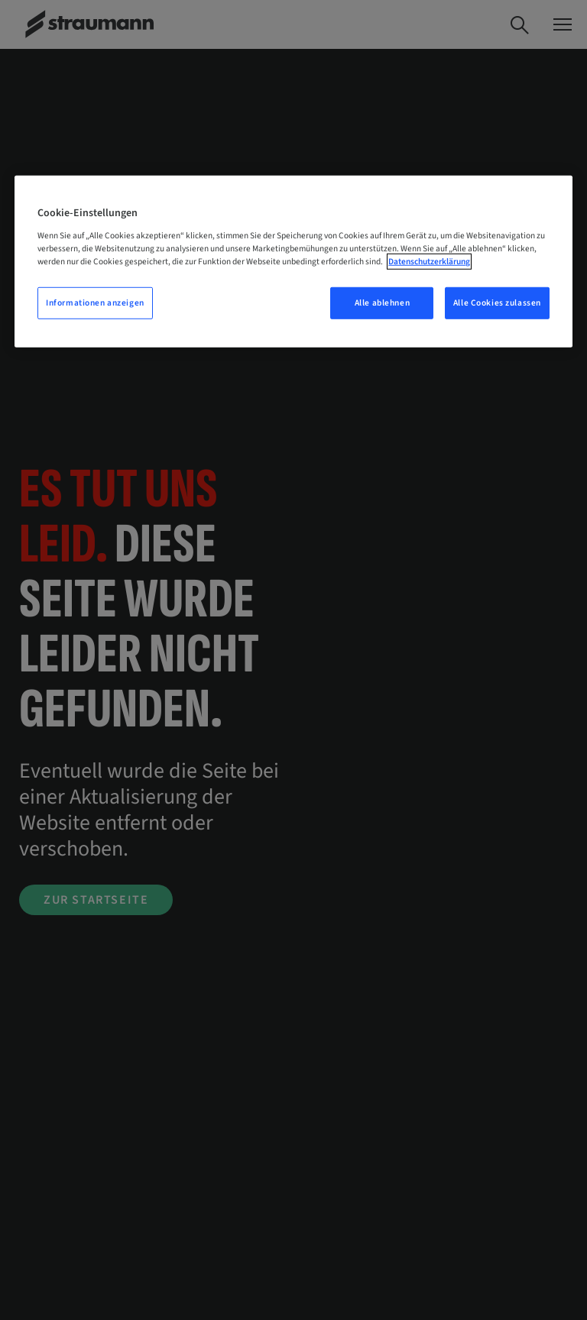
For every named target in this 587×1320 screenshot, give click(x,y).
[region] (293, 262)
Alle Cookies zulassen (497, 302)
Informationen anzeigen (95, 302)
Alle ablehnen (382, 302)
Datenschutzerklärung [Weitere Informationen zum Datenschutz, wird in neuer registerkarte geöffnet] (429, 261)
